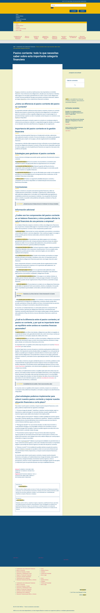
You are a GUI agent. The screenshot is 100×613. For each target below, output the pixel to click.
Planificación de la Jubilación (23, 578)
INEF (14, 46)
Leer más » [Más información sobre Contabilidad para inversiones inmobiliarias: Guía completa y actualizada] (41, 557)
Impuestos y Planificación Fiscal (45, 37)
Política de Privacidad (21, 19)
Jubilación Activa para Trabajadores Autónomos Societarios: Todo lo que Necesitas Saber (73, 554)
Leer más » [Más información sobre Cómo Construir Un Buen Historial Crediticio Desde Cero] (68, 130)
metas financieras (20, 366)
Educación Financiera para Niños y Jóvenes (26, 579)
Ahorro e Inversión (27, 37)
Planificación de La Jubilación (73, 37)
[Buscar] (52, 7)
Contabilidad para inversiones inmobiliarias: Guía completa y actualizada (49, 553)
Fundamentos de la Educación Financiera (18, 37)
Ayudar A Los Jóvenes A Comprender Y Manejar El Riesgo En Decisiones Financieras (24, 553)
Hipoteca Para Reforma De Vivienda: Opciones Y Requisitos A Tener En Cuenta (74, 121)
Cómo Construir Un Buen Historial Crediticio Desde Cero (74, 128)
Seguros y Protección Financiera (54, 37)
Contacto (18, 17)
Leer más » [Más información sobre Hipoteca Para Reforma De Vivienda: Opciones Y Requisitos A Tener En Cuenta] (68, 124)
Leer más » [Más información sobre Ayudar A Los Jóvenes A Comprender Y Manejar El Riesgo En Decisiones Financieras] (15, 557)
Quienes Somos (19, 16)
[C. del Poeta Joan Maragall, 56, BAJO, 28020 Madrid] (74, 578)
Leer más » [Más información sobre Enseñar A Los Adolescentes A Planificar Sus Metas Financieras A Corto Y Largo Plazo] (68, 116)
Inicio (17, 14)
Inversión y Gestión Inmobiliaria (64, 37)
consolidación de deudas (47, 378)
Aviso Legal (18, 20)
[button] (50, 22)
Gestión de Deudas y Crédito (36, 37)
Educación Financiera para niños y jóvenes (82, 37)
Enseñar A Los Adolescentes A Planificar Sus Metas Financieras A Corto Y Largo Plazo (74, 113)
